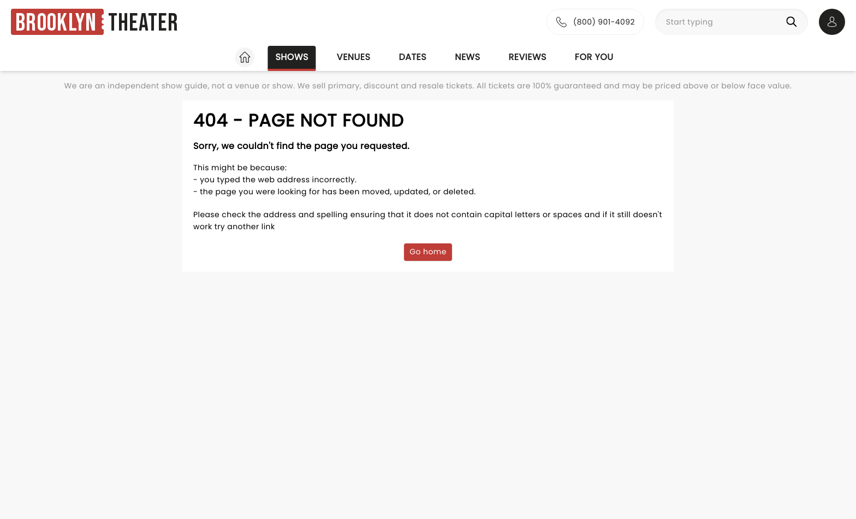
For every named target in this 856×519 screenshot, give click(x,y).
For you (594, 57)
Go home (428, 251)
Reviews (527, 57)
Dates (412, 57)
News (467, 57)
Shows (291, 57)
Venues (354, 57)
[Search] (794, 22)
